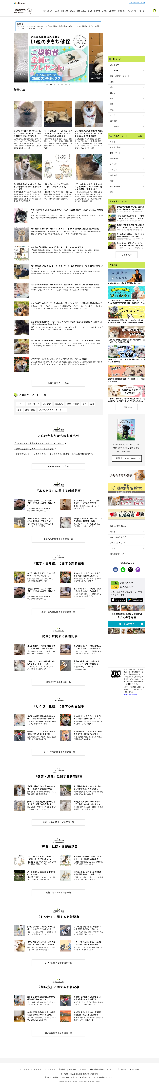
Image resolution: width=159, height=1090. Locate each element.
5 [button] (62, 84)
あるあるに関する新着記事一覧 (58, 538)
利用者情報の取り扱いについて (102, 1069)
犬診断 (112, 548)
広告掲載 (62, 1069)
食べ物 (90, 11)
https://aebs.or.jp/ (130, 694)
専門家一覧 (122, 1069)
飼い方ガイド (131, 11)
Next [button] (96, 57)
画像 (92, 403)
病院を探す (121, 11)
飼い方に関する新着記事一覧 (58, 1032)
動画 (19, 409)
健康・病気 (114, 158)
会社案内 (64, 1074)
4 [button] (58, 84)
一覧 (44, 394)
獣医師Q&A (112, 11)
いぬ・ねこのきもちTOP (137, 3)
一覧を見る (126, 406)
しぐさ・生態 (115, 147)
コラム (112, 93)
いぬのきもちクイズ (118, 537)
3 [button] (54, 84)
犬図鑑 (104, 11)
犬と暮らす (114, 65)
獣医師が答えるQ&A (118, 526)
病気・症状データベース (119, 76)
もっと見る (126, 254)
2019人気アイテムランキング (52, 409)
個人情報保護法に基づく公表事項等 (84, 1074)
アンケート (114, 126)
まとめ (112, 115)
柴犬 (84, 403)
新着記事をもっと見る (58, 382)
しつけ (56, 11)
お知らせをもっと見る (58, 466)
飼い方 (72, 11)
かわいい (47, 403)
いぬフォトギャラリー (118, 542)
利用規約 (72, 1069)
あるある (113, 175)
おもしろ (59, 403)
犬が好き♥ (114, 70)
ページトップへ (79, 1060)
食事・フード (33, 403)
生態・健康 (64, 11)
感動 (112, 180)
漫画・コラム (81, 11)
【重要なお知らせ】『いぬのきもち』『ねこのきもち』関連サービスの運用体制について (54, 453)
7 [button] (69, 84)
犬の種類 (113, 120)
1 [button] (47, 84)
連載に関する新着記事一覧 (58, 892)
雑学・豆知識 (73, 403)
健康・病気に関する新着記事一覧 (58, 822)
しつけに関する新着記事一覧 (58, 962)
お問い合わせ (135, 1069)
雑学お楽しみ (47, 11)
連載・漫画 (30, 409)
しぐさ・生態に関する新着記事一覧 (58, 752)
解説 (112, 109)
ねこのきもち (50, 1069)
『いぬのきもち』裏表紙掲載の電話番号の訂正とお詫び (39, 443)
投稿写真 (97, 11)
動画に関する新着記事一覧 (58, 681)
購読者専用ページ (117, 554)
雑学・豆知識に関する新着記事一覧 (58, 611)
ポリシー (83, 1069)
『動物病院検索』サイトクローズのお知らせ (34, 448)
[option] (58, 57)
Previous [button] (21, 57)
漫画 (112, 87)
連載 (112, 81)
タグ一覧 (141, 11)
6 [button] (66, 84)
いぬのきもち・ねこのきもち (30, 1069)
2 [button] (51, 84)
